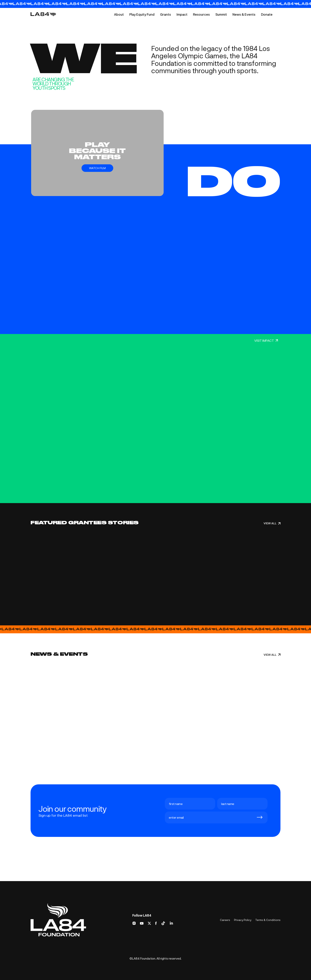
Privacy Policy (242, 920)
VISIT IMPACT (266, 340)
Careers (225, 920)
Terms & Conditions (267, 920)
